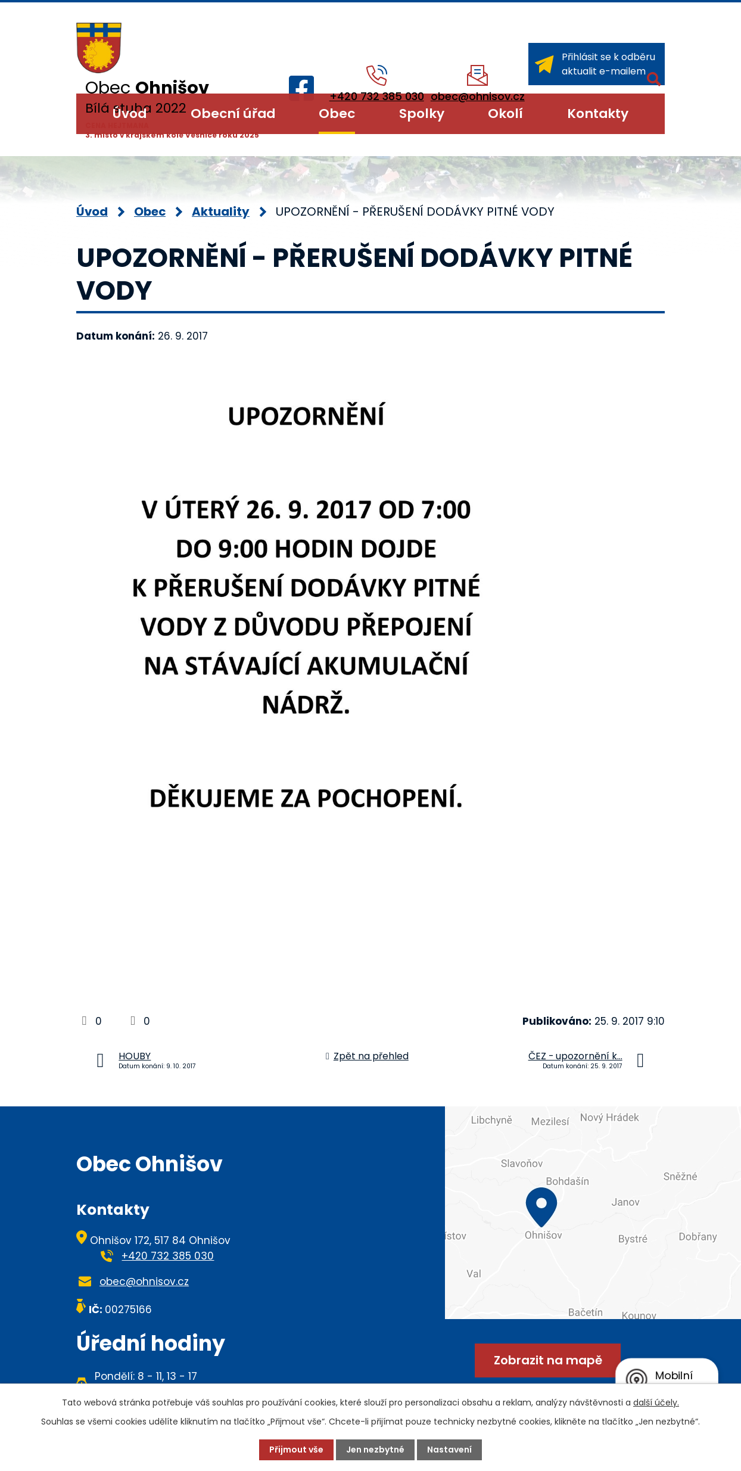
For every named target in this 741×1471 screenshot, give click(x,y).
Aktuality (221, 211)
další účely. (656, 1402)
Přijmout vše (296, 1450)
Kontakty (597, 113)
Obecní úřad (233, 113)
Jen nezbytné (375, 1450)
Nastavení (449, 1450)
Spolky (421, 113)
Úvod (130, 113)
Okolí (505, 113)
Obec (337, 113)
